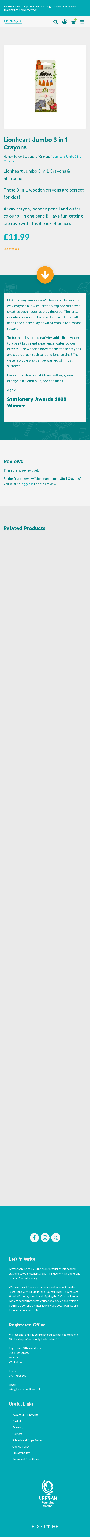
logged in (27, 484)
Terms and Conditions (25, 1459)
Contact (17, 1433)
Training (17, 1427)
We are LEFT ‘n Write (25, 1414)
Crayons (44, 156)
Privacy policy (21, 1452)
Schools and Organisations (28, 1440)
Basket (16, 1421)
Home (8, 156)
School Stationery (25, 156)
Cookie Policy (20, 1446)
